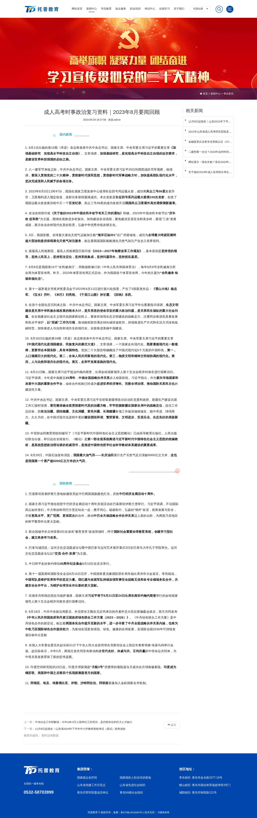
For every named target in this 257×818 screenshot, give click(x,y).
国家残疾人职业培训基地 (135, 777)
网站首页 (77, 8)
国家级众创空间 (87, 777)
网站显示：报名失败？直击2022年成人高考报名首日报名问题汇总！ (212, 173)
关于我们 (179, 8)
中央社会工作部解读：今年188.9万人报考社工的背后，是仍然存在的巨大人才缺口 (87, 721)
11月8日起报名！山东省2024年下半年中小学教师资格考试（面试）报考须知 (83, 728)
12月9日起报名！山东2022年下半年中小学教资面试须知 (212, 122)
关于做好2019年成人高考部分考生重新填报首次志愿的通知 (212, 185)
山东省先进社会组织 (132, 785)
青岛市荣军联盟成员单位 (92, 792)
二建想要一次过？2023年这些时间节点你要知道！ (212, 160)
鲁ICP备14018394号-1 (132, 812)
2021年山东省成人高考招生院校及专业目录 (212, 135)
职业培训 (135, 8)
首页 (205, 93)
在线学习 (164, 8)
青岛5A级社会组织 (131, 792)
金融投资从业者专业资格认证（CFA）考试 (212, 147)
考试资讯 (228, 93)
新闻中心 (91, 8)
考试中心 (150, 8)
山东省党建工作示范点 (91, 785)
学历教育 (106, 8)
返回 (171, 724)
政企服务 (120, 8)
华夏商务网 (164, 812)
